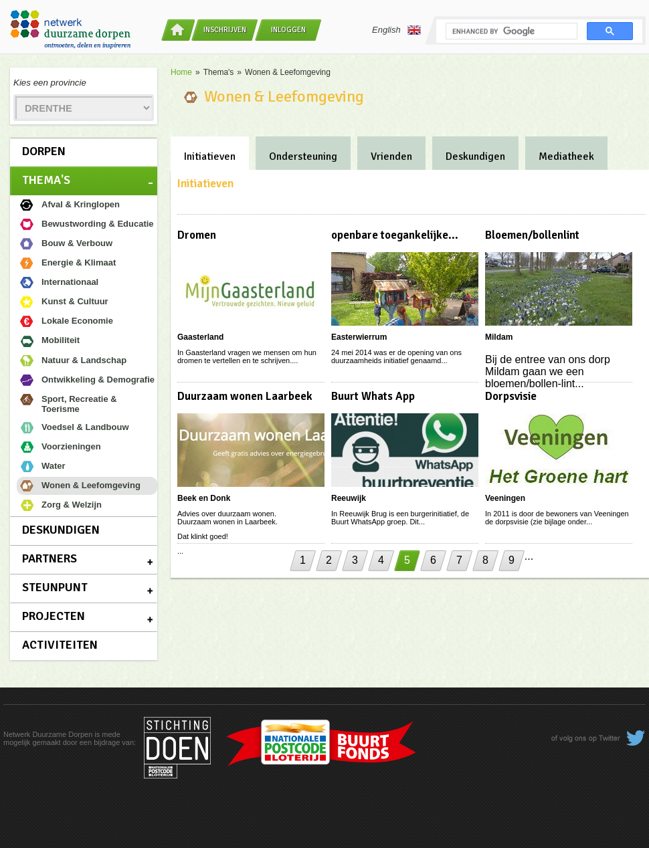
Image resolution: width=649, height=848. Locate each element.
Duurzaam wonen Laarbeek (244, 396)
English (396, 30)
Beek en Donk (203, 498)
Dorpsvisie (511, 396)
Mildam (499, 337)
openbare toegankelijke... (394, 235)
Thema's (46, 180)
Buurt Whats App (373, 396)
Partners (49, 558)
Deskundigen (61, 529)
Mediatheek (566, 156)
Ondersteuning (303, 156)
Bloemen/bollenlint (532, 235)
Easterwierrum (359, 337)
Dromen (196, 235)
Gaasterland (200, 337)
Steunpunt (55, 587)
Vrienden (391, 156)
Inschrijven (224, 29)
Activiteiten (60, 644)
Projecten (53, 616)
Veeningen (505, 498)
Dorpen (44, 151)
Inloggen (288, 29)
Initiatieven (210, 156)
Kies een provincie (49, 83)
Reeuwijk (348, 498)
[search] (510, 31)
